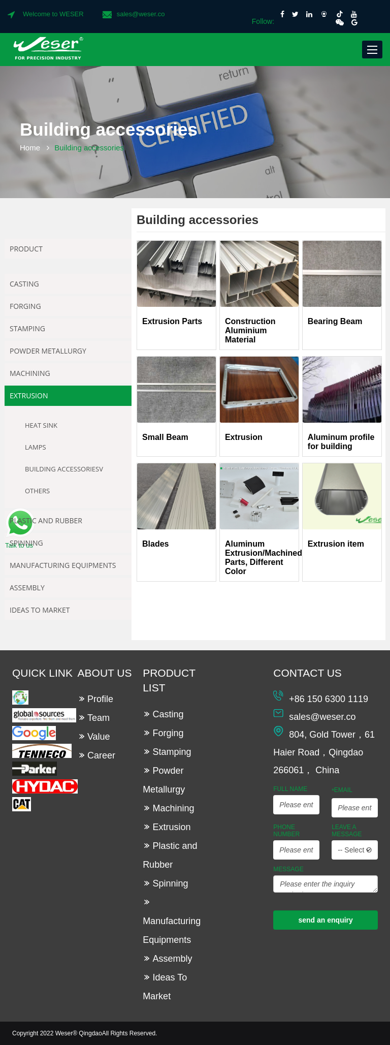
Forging (25, 306)
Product (26, 249)
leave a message (347, 831)
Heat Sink (41, 425)
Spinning (26, 543)
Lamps (35, 447)
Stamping (27, 328)
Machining (30, 373)
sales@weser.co (141, 14)
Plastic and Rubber (46, 520)
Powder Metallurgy (48, 351)
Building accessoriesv (64, 468)
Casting (24, 284)
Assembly (27, 587)
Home (30, 147)
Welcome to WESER (53, 14)
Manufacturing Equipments (63, 565)
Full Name (290, 789)
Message (288, 869)
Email (342, 790)
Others (37, 490)
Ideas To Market (40, 610)
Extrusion (29, 395)
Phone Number (286, 831)
